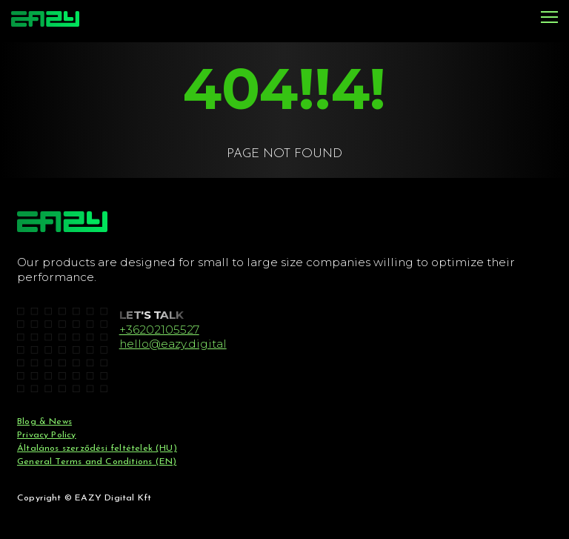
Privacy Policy (46, 435)
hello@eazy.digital (173, 344)
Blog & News (44, 421)
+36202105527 (159, 330)
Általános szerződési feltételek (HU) (97, 448)
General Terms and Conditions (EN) (96, 461)
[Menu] (549, 18)
